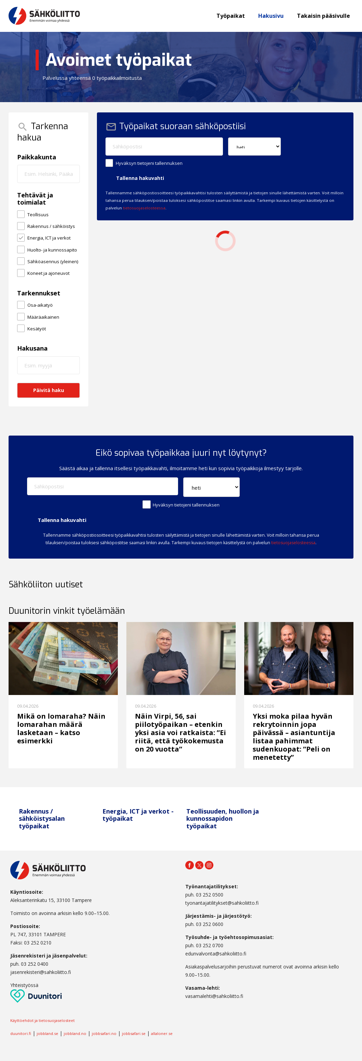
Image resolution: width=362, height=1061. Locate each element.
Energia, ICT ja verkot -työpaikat (138, 815)
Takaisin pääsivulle (323, 16)
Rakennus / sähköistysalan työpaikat (42, 818)
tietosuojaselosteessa (144, 207)
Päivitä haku (48, 390)
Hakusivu (271, 16)
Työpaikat (230, 16)
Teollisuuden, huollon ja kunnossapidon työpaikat (222, 818)
